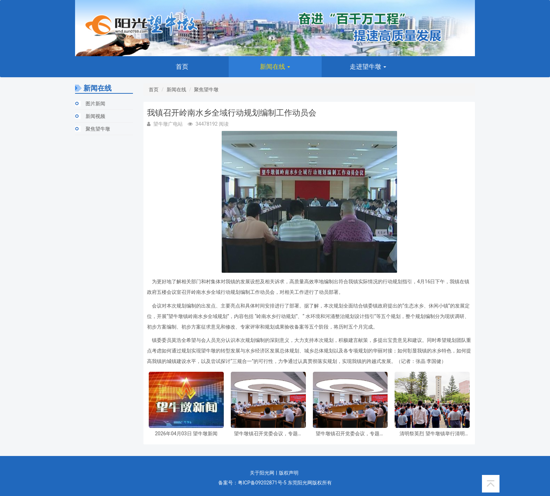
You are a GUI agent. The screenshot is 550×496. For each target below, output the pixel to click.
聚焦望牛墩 (98, 129)
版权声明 (289, 473)
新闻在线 (275, 66)
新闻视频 (95, 116)
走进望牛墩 (368, 66)
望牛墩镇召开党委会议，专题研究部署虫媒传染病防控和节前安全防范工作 (268, 433)
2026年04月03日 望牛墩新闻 (186, 433)
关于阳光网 (262, 473)
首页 (182, 66)
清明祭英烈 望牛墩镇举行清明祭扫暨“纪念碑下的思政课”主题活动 (432, 433)
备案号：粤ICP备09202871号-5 (252, 482)
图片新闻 (95, 103)
